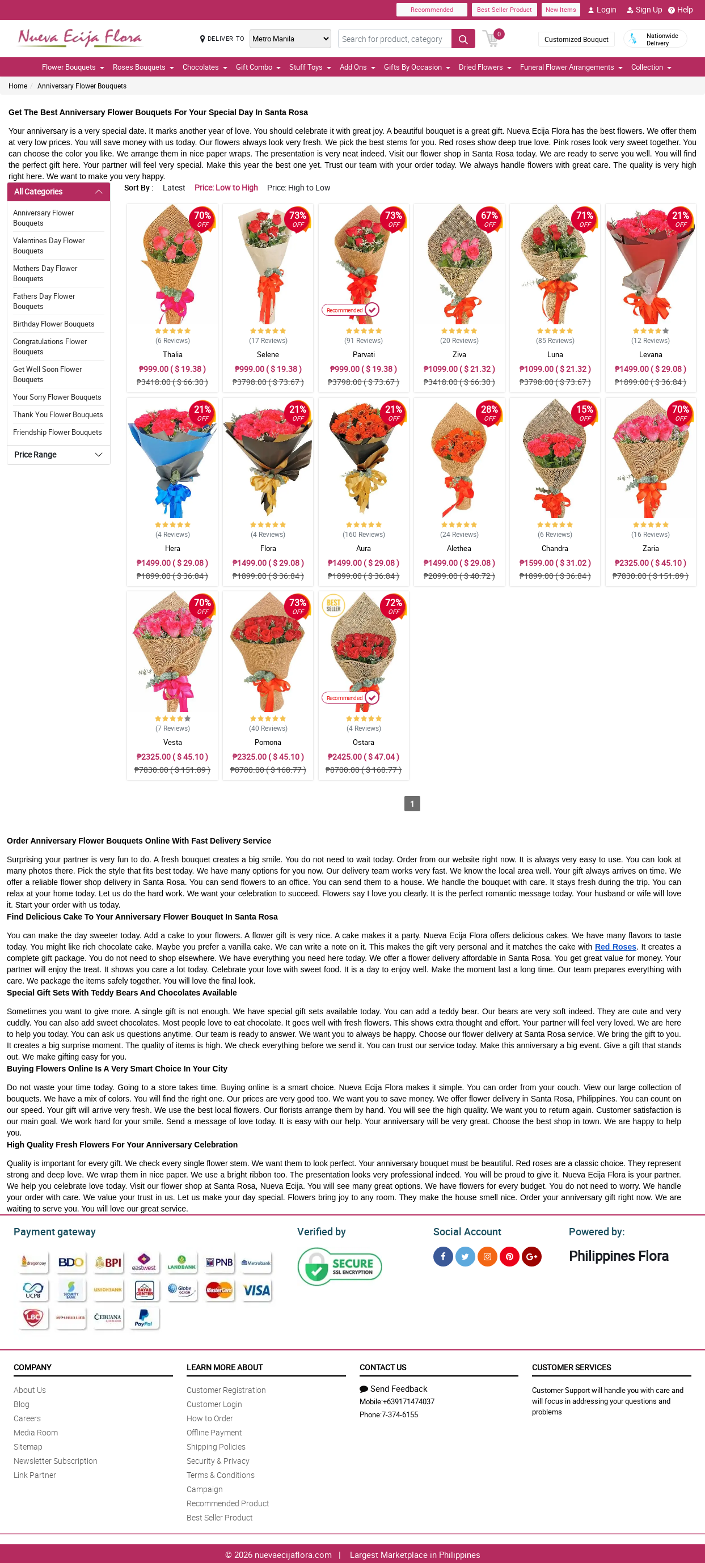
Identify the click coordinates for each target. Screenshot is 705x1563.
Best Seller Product (504, 9)
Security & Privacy (218, 1459)
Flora (268, 548)
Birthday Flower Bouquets (54, 324)
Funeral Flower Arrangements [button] (571, 67)
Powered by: (594, 1230)
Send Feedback (394, 1386)
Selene (268, 354)
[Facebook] (443, 1255)
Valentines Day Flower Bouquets (49, 245)
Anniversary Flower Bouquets (81, 85)
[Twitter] (465, 1255)
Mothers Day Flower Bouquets (45, 273)
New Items (561, 9)
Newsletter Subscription (56, 1459)
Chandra (555, 548)
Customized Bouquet (576, 39)
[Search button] (463, 38)
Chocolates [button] (205, 67)
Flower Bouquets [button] (73, 67)
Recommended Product (228, 1501)
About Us (30, 1388)
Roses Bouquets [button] (143, 67)
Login (602, 9)
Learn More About (225, 1365)
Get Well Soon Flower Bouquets (47, 374)
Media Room (36, 1430)
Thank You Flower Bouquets (58, 414)
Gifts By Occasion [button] (417, 67)
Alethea (459, 548)
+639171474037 (408, 1400)
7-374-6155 (400, 1413)
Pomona (268, 742)
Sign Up (644, 9)
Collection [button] (651, 67)
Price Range (35, 454)
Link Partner (35, 1473)
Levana (650, 354)
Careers (27, 1416)
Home (18, 85)
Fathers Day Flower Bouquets (44, 301)
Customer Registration (226, 1388)
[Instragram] (487, 1255)
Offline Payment (214, 1430)
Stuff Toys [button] (310, 67)
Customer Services (571, 1365)
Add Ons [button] (357, 67)
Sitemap (28, 1444)
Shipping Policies (216, 1444)
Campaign (205, 1487)
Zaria (651, 548)
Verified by (320, 1230)
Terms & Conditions (221, 1473)
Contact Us (383, 1365)
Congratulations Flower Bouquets (50, 346)
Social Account (464, 1230)
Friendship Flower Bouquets (57, 432)
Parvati (364, 354)
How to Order (210, 1416)
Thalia (173, 354)
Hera (172, 548)
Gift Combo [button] (258, 67)
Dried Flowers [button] (485, 67)
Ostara (363, 742)
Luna (555, 354)
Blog (21, 1402)
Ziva (459, 354)
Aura (363, 548)
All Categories (38, 191)
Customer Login (214, 1402)
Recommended (432, 9)
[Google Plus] (532, 1255)
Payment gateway (50, 1230)
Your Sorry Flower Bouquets (57, 397)
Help (680, 9)
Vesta (172, 742)
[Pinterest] (510, 1255)
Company (32, 1365)
